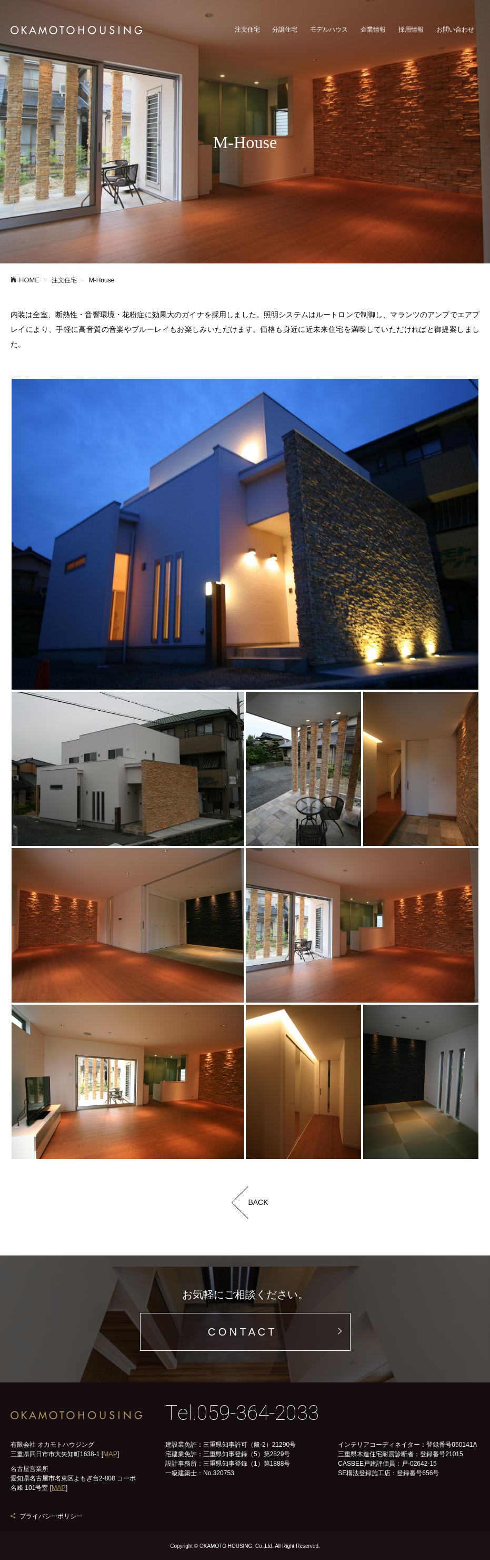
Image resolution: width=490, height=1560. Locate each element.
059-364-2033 (258, 1413)
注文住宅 (247, 32)
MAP (110, 1454)
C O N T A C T (241, 1332)
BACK (258, 1202)
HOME (25, 280)
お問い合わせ (455, 32)
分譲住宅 (284, 32)
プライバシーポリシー (51, 1515)
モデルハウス (329, 32)
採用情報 (411, 32)
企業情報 (373, 32)
